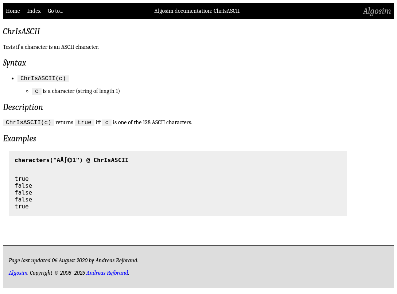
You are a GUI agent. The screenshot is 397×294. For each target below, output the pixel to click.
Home (13, 11)
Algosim (377, 11)
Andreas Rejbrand (107, 276)
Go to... (55, 11)
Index (33, 11)
